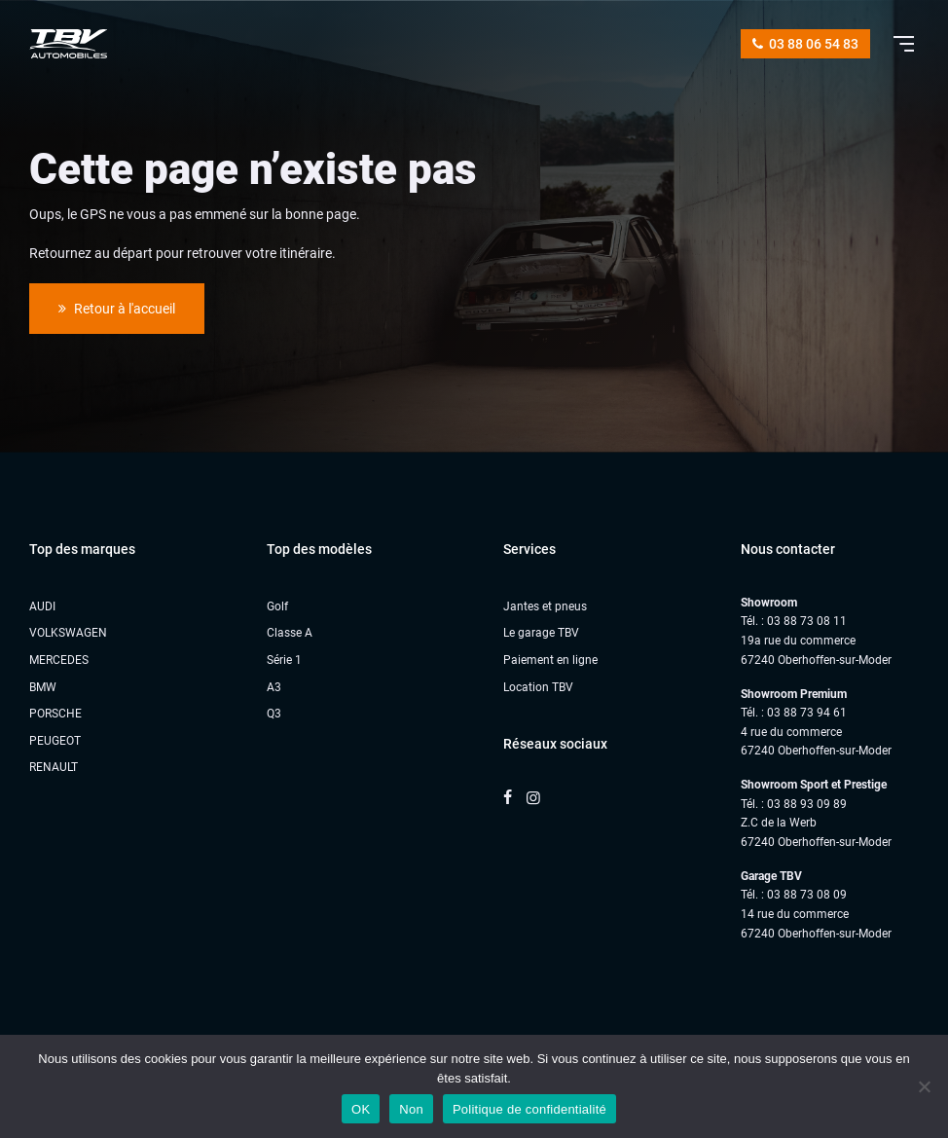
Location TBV (538, 687)
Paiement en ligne (550, 660)
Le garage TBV (541, 633)
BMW (42, 687)
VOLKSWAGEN (68, 633)
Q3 (274, 713)
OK (360, 1109)
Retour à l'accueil (116, 308)
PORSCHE (55, 713)
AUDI (42, 606)
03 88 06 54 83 (805, 44)
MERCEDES (59, 660)
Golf (277, 606)
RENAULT (53, 767)
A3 (274, 687)
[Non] (923, 1086)
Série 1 (284, 660)
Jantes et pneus (545, 606)
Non (411, 1109)
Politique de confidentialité (529, 1109)
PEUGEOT (55, 741)
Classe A (289, 633)
